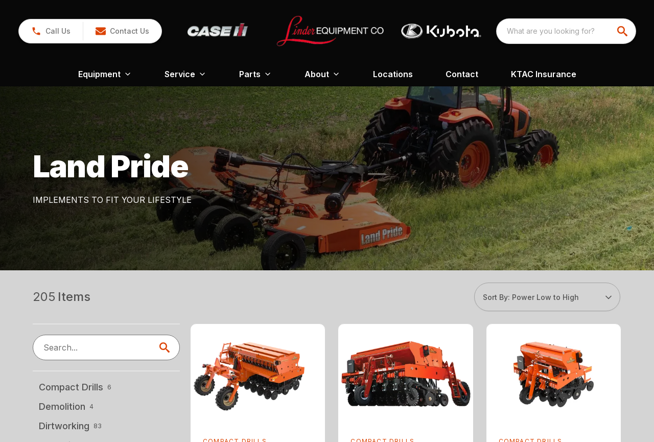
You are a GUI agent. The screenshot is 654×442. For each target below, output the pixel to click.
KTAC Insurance (543, 74)
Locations (393, 74)
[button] (51, 31)
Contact (462, 74)
